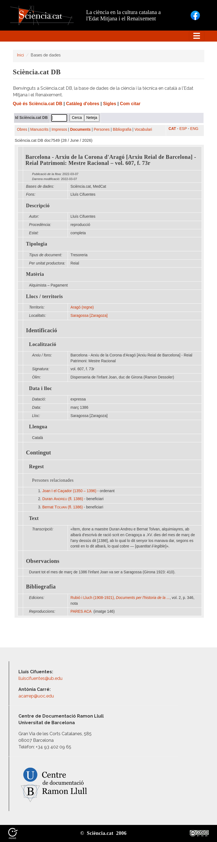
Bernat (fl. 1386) (62, 507)
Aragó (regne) (82, 307)
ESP (183, 129)
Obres (22, 129)
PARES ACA (81, 611)
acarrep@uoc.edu (36, 696)
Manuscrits (39, 129)
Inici (20, 55)
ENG (194, 129)
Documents (80, 129)
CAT (172, 129)
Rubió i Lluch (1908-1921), (120, 598)
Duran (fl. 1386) (62, 499)
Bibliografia (122, 129)
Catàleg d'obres (82, 103)
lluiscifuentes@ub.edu (41, 678)
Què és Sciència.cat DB (37, 103)
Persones (102, 129)
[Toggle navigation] (196, 36)
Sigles (109, 103)
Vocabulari (143, 129)
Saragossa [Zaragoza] (89, 316)
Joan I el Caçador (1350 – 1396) (69, 491)
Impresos (59, 129)
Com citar (130, 103)
